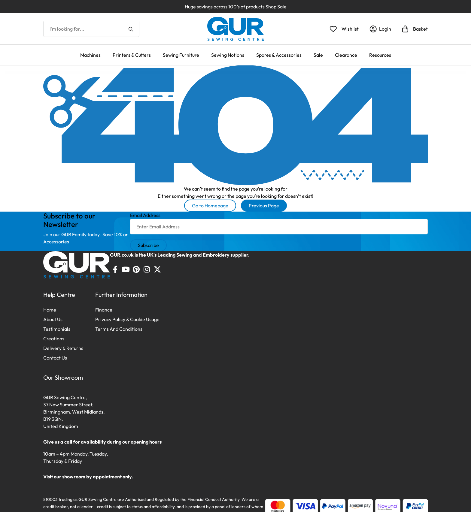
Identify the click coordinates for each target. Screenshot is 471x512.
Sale (318, 55)
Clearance (346, 55)
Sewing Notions (227, 55)
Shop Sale (276, 7)
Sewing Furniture (181, 55)
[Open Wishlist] (344, 28)
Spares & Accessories (279, 55)
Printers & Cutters (132, 55)
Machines (90, 55)
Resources (380, 55)
